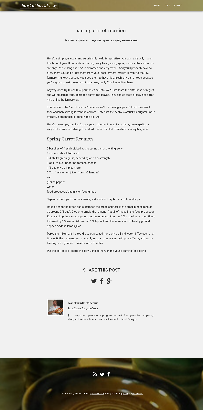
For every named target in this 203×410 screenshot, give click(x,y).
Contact (177, 5)
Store (166, 5)
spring (118, 40)
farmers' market (130, 40)
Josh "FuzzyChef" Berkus (83, 302)
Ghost (125, 393)
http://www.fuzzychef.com (83, 308)
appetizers (108, 40)
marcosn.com (97, 393)
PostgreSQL (137, 393)
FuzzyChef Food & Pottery (39, 6)
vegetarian (97, 40)
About (157, 5)
